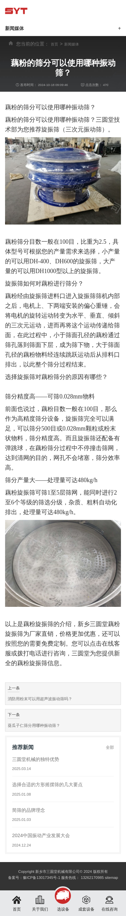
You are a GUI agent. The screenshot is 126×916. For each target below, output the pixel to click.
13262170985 (92, 878)
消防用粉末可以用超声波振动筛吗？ (40, 699)
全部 (110, 747)
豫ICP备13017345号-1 (41, 878)
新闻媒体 (71, 44)
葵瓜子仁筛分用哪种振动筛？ (34, 725)
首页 (54, 44)
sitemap (111, 878)
